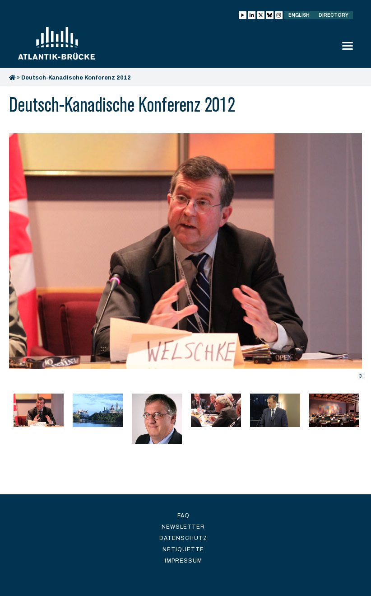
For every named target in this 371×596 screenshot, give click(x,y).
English (299, 15)
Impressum (183, 561)
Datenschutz (183, 538)
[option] (185, 258)
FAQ (183, 515)
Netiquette (183, 549)
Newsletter (183, 527)
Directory (333, 15)
